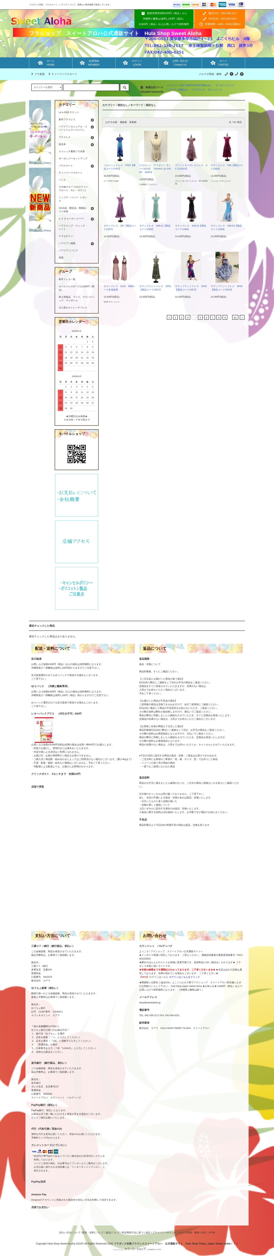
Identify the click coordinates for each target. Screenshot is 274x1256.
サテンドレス (215, 89)
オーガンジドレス (224, 85)
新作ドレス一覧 (67, 279)
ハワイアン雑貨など (177, 89)
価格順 (123, 122)
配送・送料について (93, 1232)
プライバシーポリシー (164, 1232)
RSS (203, 1232)
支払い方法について (69, 1232)
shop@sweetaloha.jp (150, 1002)
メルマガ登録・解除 (210, 74)
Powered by (137, 1250)
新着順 (132, 122)
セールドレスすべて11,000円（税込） (76, 288)
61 (235, 317)
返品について (113, 1232)
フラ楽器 (37, 74)
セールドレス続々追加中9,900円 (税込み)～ (190, 85)
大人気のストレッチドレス (73, 307)
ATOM (212, 1232)
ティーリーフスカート (62, 74)
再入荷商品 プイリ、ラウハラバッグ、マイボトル (76, 299)
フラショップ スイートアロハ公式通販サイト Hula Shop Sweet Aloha (115, 33)
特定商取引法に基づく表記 (136, 1232)
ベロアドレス (198, 89)
